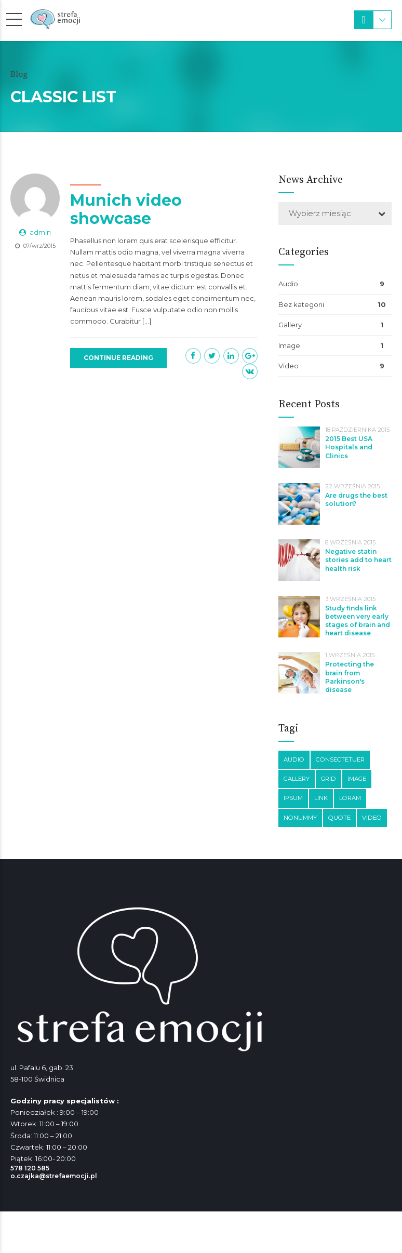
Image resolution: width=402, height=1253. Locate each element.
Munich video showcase (126, 210)
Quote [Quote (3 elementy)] (339, 817)
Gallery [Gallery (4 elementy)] (297, 778)
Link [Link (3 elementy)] (321, 798)
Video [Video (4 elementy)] (372, 817)
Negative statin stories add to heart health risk (358, 560)
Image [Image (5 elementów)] (356, 778)
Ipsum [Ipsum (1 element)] (293, 798)
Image (289, 345)
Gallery (290, 325)
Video (288, 366)
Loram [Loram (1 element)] (350, 798)
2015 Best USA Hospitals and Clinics (348, 447)
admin (40, 233)
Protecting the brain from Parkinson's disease (349, 677)
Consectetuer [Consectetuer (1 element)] (340, 759)
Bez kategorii (301, 304)
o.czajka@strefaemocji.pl (53, 1176)
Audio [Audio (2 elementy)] (294, 759)
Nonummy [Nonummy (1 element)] (300, 817)
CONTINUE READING (118, 358)
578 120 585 (29, 1168)
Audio (288, 283)
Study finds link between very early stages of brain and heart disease (357, 620)
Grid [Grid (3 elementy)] (328, 778)
